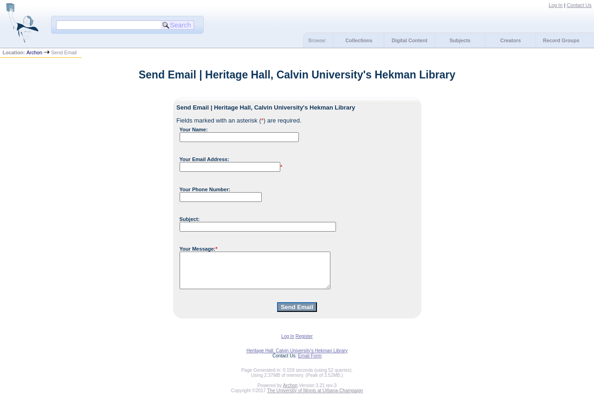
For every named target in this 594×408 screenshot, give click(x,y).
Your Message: (198, 249)
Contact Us (579, 5)
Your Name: (194, 129)
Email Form (310, 362)
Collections (358, 40)
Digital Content (409, 40)
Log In (555, 5)
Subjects (460, 40)
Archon (34, 52)
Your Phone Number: (205, 189)
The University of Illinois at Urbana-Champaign (315, 397)
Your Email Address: (204, 159)
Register (304, 343)
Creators (510, 40)
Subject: (190, 219)
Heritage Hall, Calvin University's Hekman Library (297, 357)
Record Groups (561, 40)
